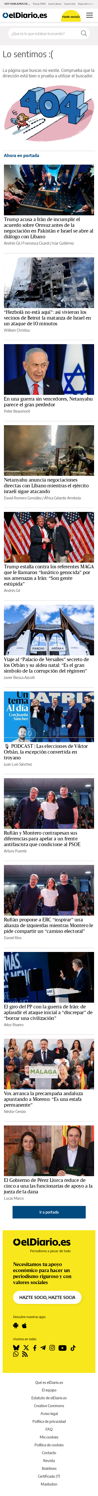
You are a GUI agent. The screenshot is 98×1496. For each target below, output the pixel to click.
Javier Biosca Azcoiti (19, 677)
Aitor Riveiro (14, 1025)
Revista (49, 1460)
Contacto (49, 1453)
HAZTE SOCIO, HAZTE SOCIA (47, 1297)
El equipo (49, 1390)
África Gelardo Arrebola (62, 498)
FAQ (49, 1429)
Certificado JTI (49, 1476)
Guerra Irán (70, 3)
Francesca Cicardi (35, 243)
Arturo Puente (15, 851)
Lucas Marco (14, 1198)
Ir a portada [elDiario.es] (49, 1212)
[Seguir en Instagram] (52, 1348)
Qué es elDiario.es (49, 1382)
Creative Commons (49, 1405)
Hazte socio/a (71, 16)
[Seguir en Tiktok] (73, 1348)
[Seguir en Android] (15, 1325)
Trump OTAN (39, 3)
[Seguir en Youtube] (63, 1348)
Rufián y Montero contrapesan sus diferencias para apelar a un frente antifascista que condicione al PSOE (42, 838)
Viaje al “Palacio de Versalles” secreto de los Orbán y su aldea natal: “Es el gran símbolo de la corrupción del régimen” (46, 665)
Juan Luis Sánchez (18, 764)
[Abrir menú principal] (89, 15)
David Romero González (23, 498)
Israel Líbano (54, 3)
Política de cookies (49, 1445)
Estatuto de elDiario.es (49, 1398)
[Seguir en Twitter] (26, 1348)
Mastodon (49, 1484)
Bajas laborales (86, 3)
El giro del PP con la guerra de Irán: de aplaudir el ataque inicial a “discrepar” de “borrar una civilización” (48, 1012)
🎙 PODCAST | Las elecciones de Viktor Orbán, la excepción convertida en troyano (46, 752)
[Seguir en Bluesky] (16, 1348)
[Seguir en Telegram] (43, 1348)
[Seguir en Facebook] (35, 1348)
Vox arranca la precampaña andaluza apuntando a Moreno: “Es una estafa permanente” (43, 1099)
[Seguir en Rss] (25, 1354)
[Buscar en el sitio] (43, 33)
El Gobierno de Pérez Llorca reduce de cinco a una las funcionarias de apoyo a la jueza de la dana (48, 1186)
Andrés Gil (12, 243)
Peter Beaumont (17, 411)
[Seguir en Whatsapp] (16, 1354)
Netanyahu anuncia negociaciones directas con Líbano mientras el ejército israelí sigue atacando (46, 485)
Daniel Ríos (12, 937)
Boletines (49, 1468)
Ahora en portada (21, 155)
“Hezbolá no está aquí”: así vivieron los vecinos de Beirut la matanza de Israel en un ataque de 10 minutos (47, 318)
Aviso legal (49, 1413)
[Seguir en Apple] (24, 1325)
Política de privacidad (49, 1421)
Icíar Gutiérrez (63, 243)
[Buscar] (84, 33)
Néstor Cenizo (15, 1111)
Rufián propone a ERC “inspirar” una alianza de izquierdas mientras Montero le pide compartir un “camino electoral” (48, 925)
